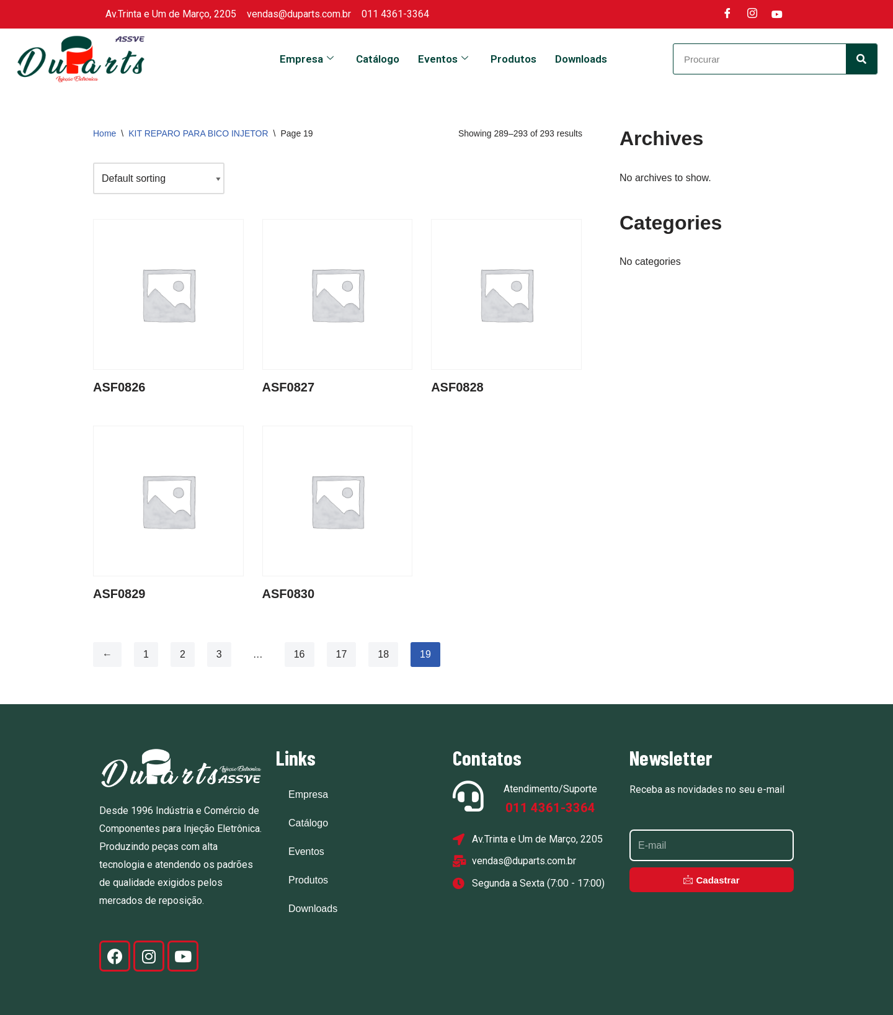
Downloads (581, 59)
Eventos (443, 59)
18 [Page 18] (383, 654)
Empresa (307, 59)
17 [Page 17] (341, 654)
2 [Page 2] (182, 654)
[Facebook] (727, 14)
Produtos (513, 59)
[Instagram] (752, 14)
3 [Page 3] (219, 654)
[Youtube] (777, 14)
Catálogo (377, 59)
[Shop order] (158, 178)
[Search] (861, 59)
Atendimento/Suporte (550, 789)
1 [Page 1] (146, 654)
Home (104, 133)
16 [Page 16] (299, 654)
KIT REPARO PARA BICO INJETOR (198, 133)
